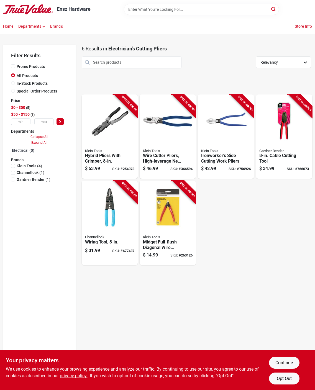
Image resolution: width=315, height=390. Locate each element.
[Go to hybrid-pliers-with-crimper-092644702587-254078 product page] (110, 136)
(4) (29, 166)
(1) (30, 172)
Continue (284, 362)
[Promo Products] (13, 66)
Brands (56, 26)
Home (8, 26)
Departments (29, 26)
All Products (27, 75)
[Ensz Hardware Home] (28, 9)
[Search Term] (201, 9)
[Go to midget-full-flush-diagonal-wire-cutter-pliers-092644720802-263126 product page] (168, 223)
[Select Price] (60, 121)
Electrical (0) (23, 150)
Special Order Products (37, 91)
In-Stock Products (32, 83)
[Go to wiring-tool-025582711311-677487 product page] (110, 223)
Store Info (303, 26)
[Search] (274, 9)
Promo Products (31, 66)
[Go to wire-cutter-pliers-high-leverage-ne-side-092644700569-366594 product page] (168, 136)
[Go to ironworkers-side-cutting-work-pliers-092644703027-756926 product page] (226, 136)
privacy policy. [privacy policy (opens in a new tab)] (74, 375)
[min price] (20, 121)
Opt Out (284, 378)
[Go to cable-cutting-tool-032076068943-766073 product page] (284, 136)
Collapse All (39, 137)
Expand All (39, 143)
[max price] (44, 121)
